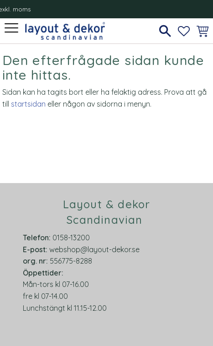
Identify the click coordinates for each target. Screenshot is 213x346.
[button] (13, 29)
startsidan (28, 103)
